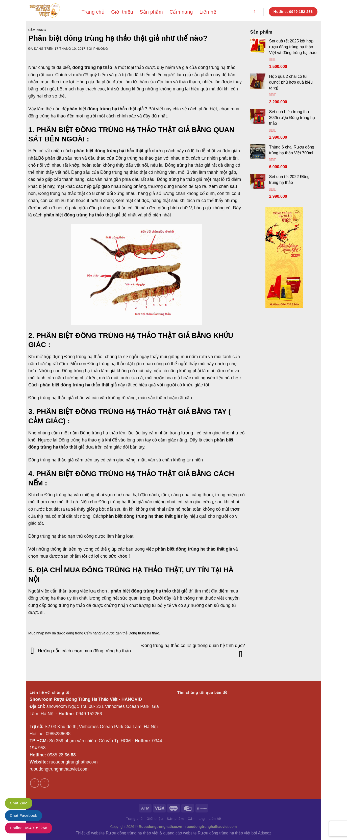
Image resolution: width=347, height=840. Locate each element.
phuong (100, 49)
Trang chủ (93, 12)
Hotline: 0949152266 (28, 828)
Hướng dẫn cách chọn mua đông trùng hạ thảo (79, 650)
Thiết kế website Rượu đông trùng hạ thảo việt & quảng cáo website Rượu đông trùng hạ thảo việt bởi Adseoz (173, 833)
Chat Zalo (19, 803)
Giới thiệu (122, 12)
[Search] (256, 11)
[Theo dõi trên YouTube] (44, 782)
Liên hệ (208, 12)
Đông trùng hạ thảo (144, 633)
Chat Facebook (23, 815)
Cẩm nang (181, 12)
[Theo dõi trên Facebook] (34, 782)
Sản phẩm (151, 12)
